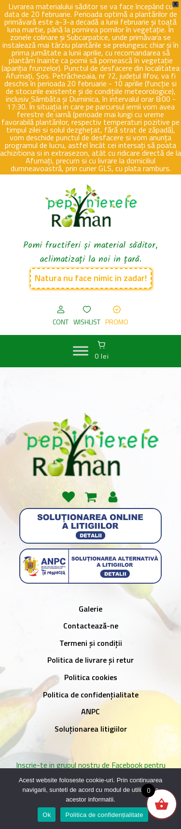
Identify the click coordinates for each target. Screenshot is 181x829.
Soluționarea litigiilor (91, 729)
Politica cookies (90, 677)
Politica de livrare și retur (90, 660)
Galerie (90, 609)
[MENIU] (80, 350)
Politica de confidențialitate (91, 694)
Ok (46, 814)
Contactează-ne (90, 625)
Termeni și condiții (90, 643)
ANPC (90, 711)
